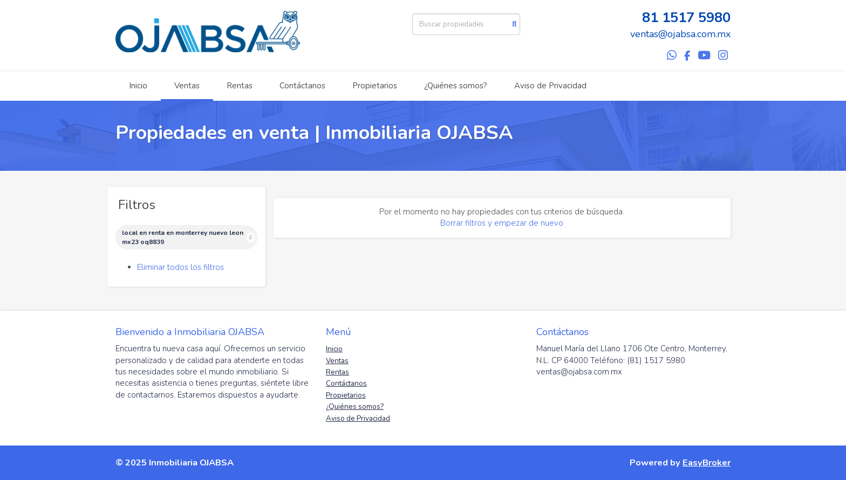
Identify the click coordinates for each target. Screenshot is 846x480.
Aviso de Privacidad (550, 85)
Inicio (138, 85)
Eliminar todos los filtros (180, 267)
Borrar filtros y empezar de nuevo (501, 223)
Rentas (240, 85)
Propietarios (374, 85)
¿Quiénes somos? (455, 85)
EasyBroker (707, 462)
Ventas (187, 85)
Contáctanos (302, 85)
